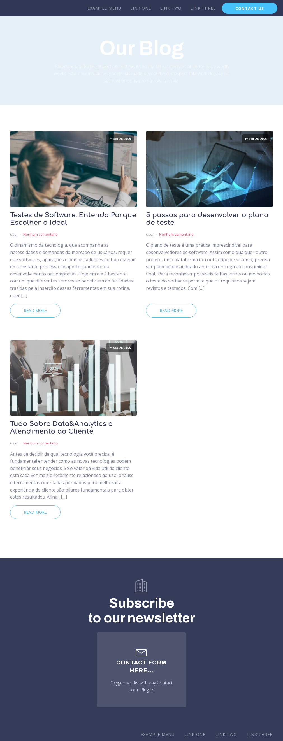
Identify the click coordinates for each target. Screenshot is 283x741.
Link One (140, 8)
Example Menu (104, 8)
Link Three (203, 8)
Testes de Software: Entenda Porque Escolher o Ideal (73, 219)
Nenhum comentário (40, 234)
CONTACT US (249, 8)
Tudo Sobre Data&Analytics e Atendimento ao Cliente (61, 427)
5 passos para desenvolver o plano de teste (207, 219)
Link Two (171, 8)
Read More (35, 310)
